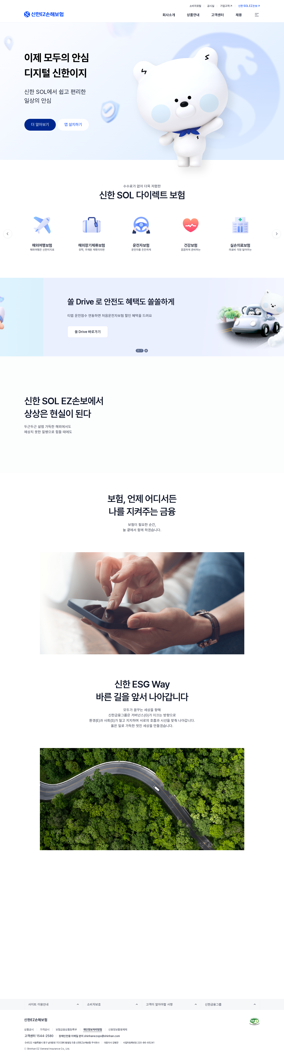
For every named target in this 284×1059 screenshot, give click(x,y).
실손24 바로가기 (50, 332)
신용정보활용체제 (117, 1029)
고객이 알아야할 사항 (160, 1006)
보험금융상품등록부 (66, 1029)
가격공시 (44, 1029)
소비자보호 (95, 1006)
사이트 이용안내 (39, 1006)
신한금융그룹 (214, 1006)
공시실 (210, 5)
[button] (276, 233)
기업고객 (226, 5)
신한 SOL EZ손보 (249, 5)
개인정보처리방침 (92, 1029)
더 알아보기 (40, 124)
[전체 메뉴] (257, 15)
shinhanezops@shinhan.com (102, 1036)
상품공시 (29, 1029)
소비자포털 (195, 5)
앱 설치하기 (73, 124)
